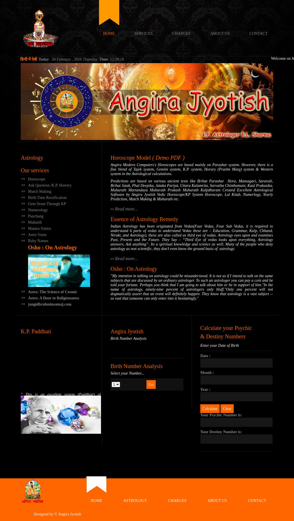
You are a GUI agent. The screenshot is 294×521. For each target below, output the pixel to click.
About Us (220, 33)
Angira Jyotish (49, 28)
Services (143, 33)
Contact (258, 33)
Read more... (126, 208)
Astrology (32, 158)
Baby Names (38, 241)
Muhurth (35, 222)
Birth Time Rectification (47, 198)
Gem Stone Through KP (47, 204)
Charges (181, 33)
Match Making (39, 191)
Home (109, 33)
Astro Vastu (37, 235)
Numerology (38, 210)
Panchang (35, 216)
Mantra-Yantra (39, 228)
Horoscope (36, 179)
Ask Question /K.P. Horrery (50, 185)
